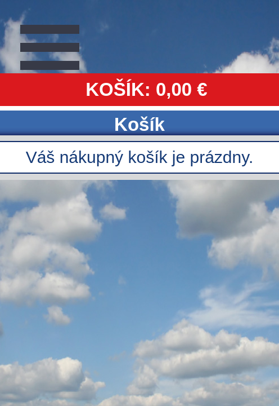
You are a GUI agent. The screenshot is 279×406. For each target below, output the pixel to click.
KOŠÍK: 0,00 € (146, 89)
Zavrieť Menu (59, 45)
